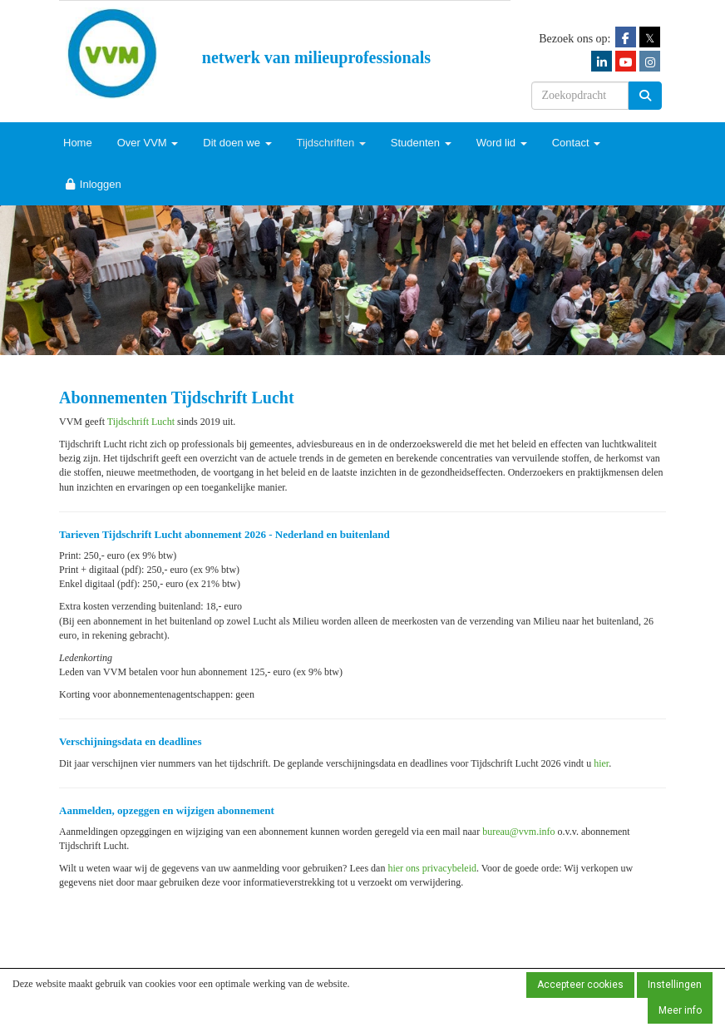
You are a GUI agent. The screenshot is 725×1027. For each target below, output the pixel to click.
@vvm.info (518, 831)
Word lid (501, 142)
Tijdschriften (331, 142)
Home (77, 142)
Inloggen (92, 184)
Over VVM (148, 142)
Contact (576, 142)
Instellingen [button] (675, 984)
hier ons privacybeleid (431, 868)
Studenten (421, 142)
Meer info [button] (680, 1010)
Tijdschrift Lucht (141, 421)
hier (601, 763)
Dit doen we (237, 142)
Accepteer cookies (580, 984)
